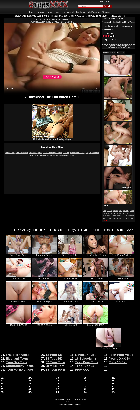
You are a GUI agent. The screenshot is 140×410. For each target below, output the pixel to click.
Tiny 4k (88, 153)
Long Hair (106, 213)
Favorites (120, 53)
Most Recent (53, 12)
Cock (127, 218)
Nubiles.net (9, 153)
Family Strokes (40, 155)
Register (108, 1)
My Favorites (94, 12)
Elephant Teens (44, 254)
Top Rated (80, 12)
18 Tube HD (44, 277)
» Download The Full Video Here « (52, 97)
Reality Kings (118, 22)
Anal (120, 211)
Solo (131, 218)
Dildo (125, 215)
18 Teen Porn (121, 277)
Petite (109, 218)
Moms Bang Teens (77, 153)
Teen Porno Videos (121, 254)
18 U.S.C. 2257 (70, 401)
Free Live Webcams (66, 155)
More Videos (130, 22)
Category (41, 12)
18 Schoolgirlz (44, 300)
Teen (114, 30)
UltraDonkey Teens (95, 254)
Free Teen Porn (108, 347)
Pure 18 (66, 153)
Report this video (123, 47)
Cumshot (115, 218)
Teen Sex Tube (70, 254)
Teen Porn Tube (70, 300)
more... (105, 220)
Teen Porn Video (18, 323)
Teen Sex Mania (22, 153)
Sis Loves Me (52, 155)
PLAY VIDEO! (52, 77)
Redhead (131, 215)
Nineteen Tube (18, 300)
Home (32, 12)
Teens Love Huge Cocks (52, 153)
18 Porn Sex (18, 277)
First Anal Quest (35, 153)
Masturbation (114, 213)
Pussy (132, 211)
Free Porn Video (18, 254)
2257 (123, 46)
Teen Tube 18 (95, 300)
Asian (104, 218)
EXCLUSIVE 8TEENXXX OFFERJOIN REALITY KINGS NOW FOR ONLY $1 (52, 20)
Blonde (115, 211)
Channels (106, 12)
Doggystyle (106, 215)
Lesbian (113, 215)
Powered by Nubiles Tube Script (70, 404)
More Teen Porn (95, 323)
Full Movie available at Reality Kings (52, 138)
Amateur (119, 215)
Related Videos (109, 53)
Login (102, 1)
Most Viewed (68, 12)
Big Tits (121, 218)
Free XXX (121, 300)
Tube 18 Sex (70, 323)
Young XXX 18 (44, 323)
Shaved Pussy (123, 213)
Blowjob (109, 211)
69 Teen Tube (70, 277)
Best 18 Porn (95, 277)
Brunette (126, 211)
